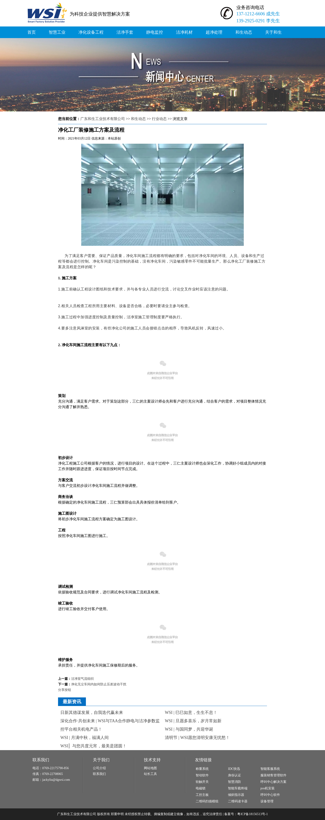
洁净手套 (125, 32)
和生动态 (243, 32)
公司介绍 (99, 768)
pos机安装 (267, 788)
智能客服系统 (270, 769)
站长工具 (150, 774)
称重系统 (202, 769)
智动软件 (202, 775)
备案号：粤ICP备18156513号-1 (246, 814)
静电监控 (154, 32)
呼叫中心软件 (270, 795)
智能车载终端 (237, 788)
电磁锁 (200, 788)
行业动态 (159, 119)
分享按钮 (64, 690)
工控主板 (202, 795)
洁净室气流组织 (82, 678)
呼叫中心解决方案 (273, 782)
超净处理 (214, 32)
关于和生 (273, 32)
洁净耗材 (184, 32)
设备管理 (266, 801)
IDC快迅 (234, 769)
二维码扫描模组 (207, 801)
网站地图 (150, 768)
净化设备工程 (91, 32)
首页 (31, 32)
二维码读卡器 (237, 801)
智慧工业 (57, 32)
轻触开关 (202, 782)
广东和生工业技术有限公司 (102, 119)
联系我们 (99, 774)
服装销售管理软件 (273, 775)
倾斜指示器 (236, 795)
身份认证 (234, 775)
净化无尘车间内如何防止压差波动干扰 (98, 684)
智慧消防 (234, 782)
